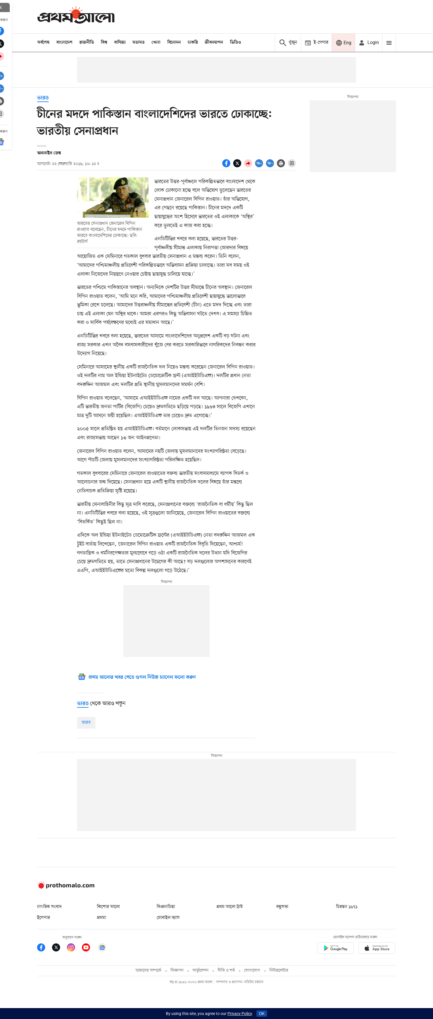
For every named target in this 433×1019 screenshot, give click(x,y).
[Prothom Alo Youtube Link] (89, 948)
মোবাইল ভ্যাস (168, 918)
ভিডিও (235, 42)
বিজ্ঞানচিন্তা (166, 907)
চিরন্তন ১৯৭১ (346, 907)
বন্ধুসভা (282, 907)
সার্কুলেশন (200, 970)
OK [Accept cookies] (262, 1013)
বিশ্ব (104, 42)
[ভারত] (83, 703)
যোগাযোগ (252, 970)
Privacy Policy (239, 1013)
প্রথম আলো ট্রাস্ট (230, 907)
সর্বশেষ (43, 42)
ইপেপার (43, 918)
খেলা (156, 42)
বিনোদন (174, 42)
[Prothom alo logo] (66, 887)
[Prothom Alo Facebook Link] (44, 948)
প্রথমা (101, 918)
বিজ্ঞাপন (176, 970)
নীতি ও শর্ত (226, 970)
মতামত (139, 42)
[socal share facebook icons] (227, 165)
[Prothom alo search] (288, 43)
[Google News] (136, 677)
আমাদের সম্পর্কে (148, 970)
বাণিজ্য (120, 42)
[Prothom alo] (76, 16)
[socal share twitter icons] (238, 165)
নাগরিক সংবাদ (49, 907)
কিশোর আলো (108, 907)
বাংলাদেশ (64, 42)
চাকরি (193, 42)
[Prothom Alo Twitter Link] (59, 948)
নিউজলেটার (278, 970)
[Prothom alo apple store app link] (377, 949)
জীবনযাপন (214, 42)
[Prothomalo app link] (336, 949)
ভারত (43, 98)
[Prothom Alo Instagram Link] (74, 948)
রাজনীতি (86, 42)
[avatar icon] (368, 43)
